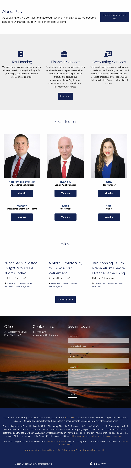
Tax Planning (100, 283)
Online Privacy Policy (71, 450)
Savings (30, 283)
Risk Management (22, 286)
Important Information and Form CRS (42, 450)
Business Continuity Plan (94, 450)
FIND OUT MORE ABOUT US (114, 17)
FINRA (68, 417)
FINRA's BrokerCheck (56, 441)
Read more (65, 96)
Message (82, 367)
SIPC (74, 417)
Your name (83, 336)
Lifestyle (73, 283)
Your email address (87, 346)
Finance (22, 283)
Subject (81, 356)
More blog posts (65, 299)
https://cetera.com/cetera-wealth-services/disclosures (98, 436)
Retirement (9, 286)
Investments (12, 283)
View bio (22, 193)
